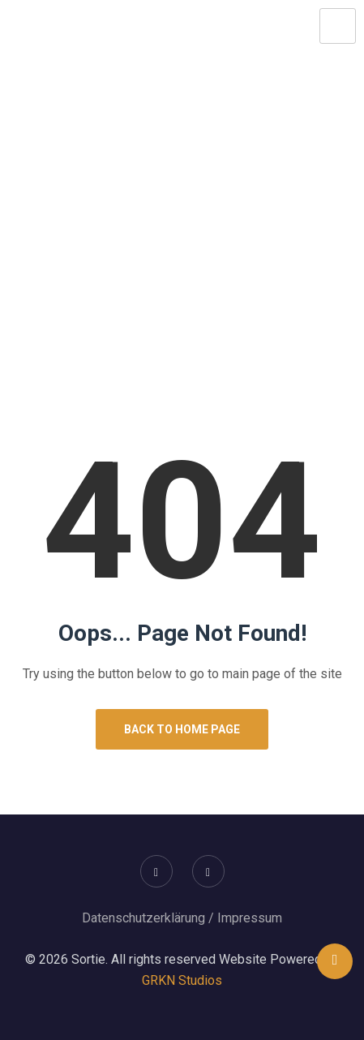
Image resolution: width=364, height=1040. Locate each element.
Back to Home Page (182, 729)
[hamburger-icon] (337, 26)
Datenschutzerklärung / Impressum (182, 918)
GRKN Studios (182, 980)
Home (128, 289)
